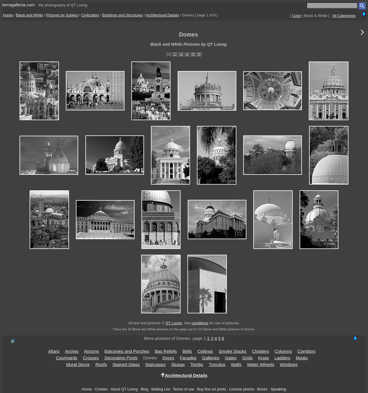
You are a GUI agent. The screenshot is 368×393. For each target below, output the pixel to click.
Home (8, 15)
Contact (101, 389)
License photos (241, 389)
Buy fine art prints (211, 389)
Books (262, 389)
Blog (144, 389)
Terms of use (183, 389)
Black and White (29, 15)
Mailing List (160, 389)
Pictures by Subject (62, 15)
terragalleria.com (18, 4)
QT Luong (173, 323)
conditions (199, 323)
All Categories (344, 16)
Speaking (278, 389)
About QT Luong (123, 389)
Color (296, 16)
